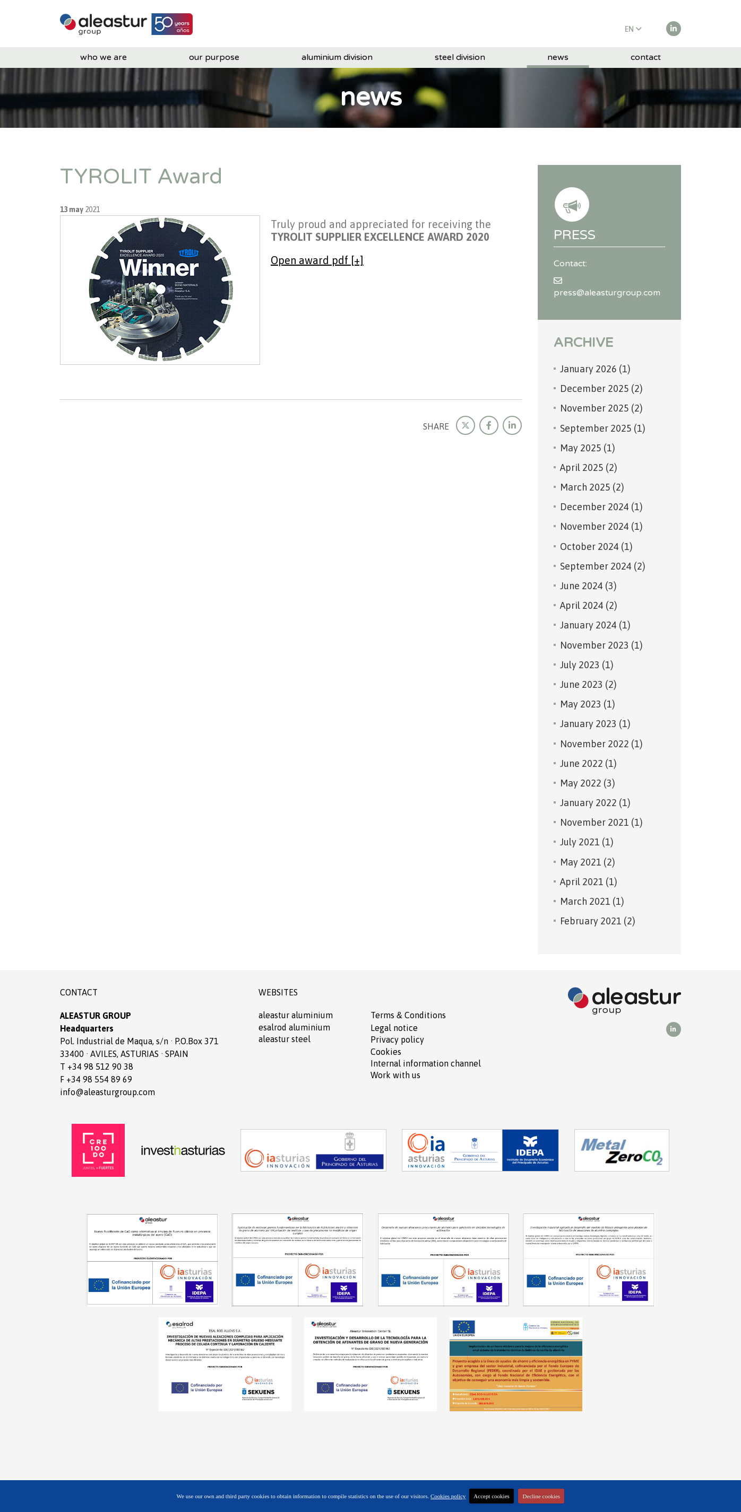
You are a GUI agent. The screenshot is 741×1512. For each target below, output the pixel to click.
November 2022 (601, 743)
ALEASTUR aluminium (296, 1015)
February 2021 (597, 921)
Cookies (385, 1051)
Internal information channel (425, 1063)
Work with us (395, 1075)
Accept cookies (491, 1496)
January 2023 (595, 723)
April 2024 (588, 605)
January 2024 (595, 625)
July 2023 (587, 664)
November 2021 (601, 822)
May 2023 (587, 704)
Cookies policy (448, 1496)
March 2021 (592, 901)
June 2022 (588, 763)
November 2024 (601, 526)
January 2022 (595, 802)
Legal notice (394, 1028)
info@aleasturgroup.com (107, 1092)
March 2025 (592, 487)
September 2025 (602, 428)
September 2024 (602, 566)
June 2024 (588, 585)
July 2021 (587, 841)
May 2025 (587, 447)
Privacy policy (397, 1039)
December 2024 (601, 506)
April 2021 (588, 881)
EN (633, 29)
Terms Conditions (408, 1015)
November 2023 (601, 645)
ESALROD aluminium (294, 1027)
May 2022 (587, 783)
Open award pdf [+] (317, 260)
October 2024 (596, 546)
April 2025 (588, 467)
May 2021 (587, 862)
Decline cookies (542, 1496)
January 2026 (595, 368)
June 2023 (588, 684)
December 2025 (601, 388)
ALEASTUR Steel (285, 1039)
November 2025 (601, 408)
